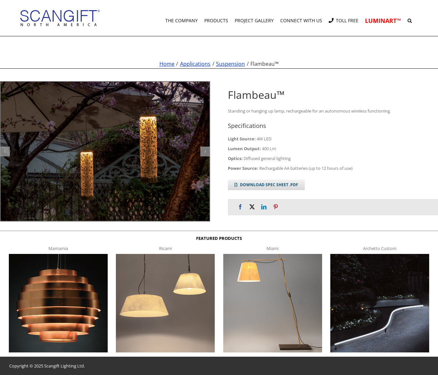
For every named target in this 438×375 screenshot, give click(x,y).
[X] (252, 207)
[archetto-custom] (379, 256)
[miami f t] (272, 256)
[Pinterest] (276, 207)
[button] (410, 18)
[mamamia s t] (58, 256)
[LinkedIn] (264, 207)
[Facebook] (240, 207)
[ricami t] (165, 256)
